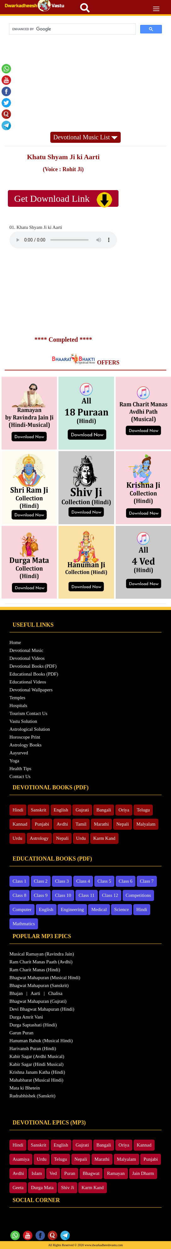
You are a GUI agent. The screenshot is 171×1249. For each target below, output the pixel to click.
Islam (36, 1173)
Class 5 (104, 881)
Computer (22, 909)
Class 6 (126, 881)
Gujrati (82, 809)
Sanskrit (38, 809)
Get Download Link (63, 199)
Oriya (124, 809)
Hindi (18, 809)
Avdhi (62, 824)
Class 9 (41, 895)
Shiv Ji (67, 1187)
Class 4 (83, 881)
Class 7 (147, 881)
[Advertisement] (85, 84)
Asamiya (21, 1159)
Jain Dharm (143, 1173)
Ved (53, 1173)
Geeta (18, 1187)
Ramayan (116, 1173)
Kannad (20, 824)
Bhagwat (91, 1173)
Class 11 (87, 895)
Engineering (72, 909)
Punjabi (42, 824)
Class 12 (110, 895)
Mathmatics (24, 923)
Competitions (138, 895)
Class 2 (41, 881)
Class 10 (63, 895)
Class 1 (19, 881)
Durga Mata (42, 1187)
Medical (99, 909)
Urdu (17, 838)
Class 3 (62, 881)
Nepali (122, 824)
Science (121, 909)
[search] (71, 29)
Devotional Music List (85, 137)
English (61, 809)
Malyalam (146, 824)
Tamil (80, 824)
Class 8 (19, 895)
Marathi (101, 824)
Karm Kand (104, 838)
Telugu (143, 809)
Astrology (39, 838)
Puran (69, 1173)
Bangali (104, 809)
